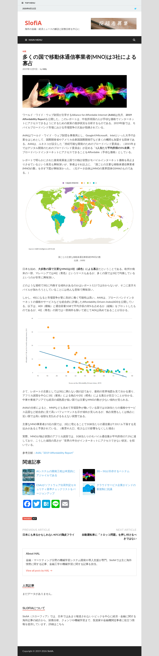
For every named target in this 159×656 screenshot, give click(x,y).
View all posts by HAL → (39, 570)
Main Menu (35, 39)
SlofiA (33, 23)
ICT (34, 518)
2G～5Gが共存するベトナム (113, 471)
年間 (24, 51)
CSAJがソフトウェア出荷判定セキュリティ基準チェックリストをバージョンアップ (56, 489)
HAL (45, 69)
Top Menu (30, 3)
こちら (60, 624)
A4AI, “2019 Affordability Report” (55, 452)
